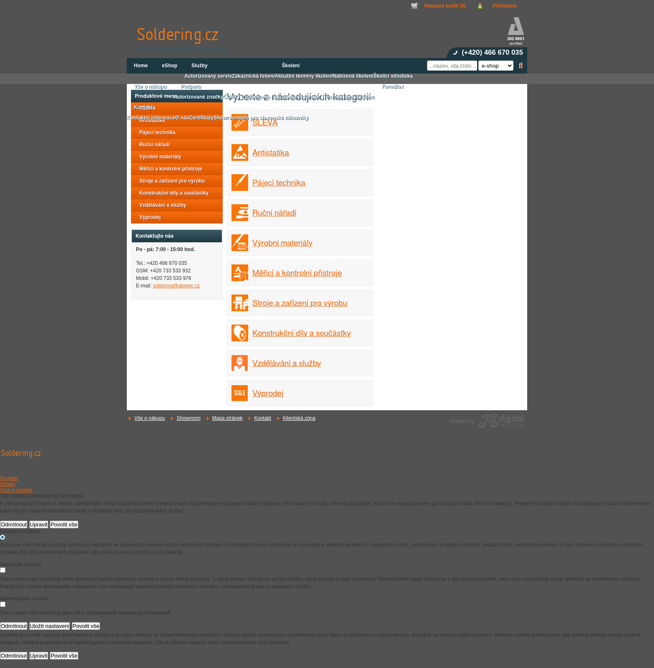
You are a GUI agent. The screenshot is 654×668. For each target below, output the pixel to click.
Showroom (188, 418)
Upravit (39, 524)
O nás (182, 118)
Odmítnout (14, 524)
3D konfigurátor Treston (311, 97)
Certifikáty (201, 118)
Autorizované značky (198, 97)
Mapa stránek (227, 418)
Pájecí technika (278, 183)
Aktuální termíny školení (304, 76)
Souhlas (9, 478)
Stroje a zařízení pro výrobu (299, 303)
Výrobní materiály (282, 243)
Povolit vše (63, 524)
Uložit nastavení (50, 626)
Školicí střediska (393, 76)
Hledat (521, 66)
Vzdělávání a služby (286, 364)
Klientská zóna (299, 418)
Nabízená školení (353, 76)
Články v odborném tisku (253, 97)
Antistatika (270, 153)
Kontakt (262, 418)
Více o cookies (16, 490)
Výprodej (268, 394)
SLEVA (265, 123)
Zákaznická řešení (253, 76)
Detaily (7, 484)
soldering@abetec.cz (176, 286)
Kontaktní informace (151, 118)
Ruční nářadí (274, 213)
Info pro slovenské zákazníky (273, 118)
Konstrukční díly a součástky (301, 334)
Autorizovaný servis (208, 76)
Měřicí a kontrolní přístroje (297, 273)
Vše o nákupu (149, 418)
